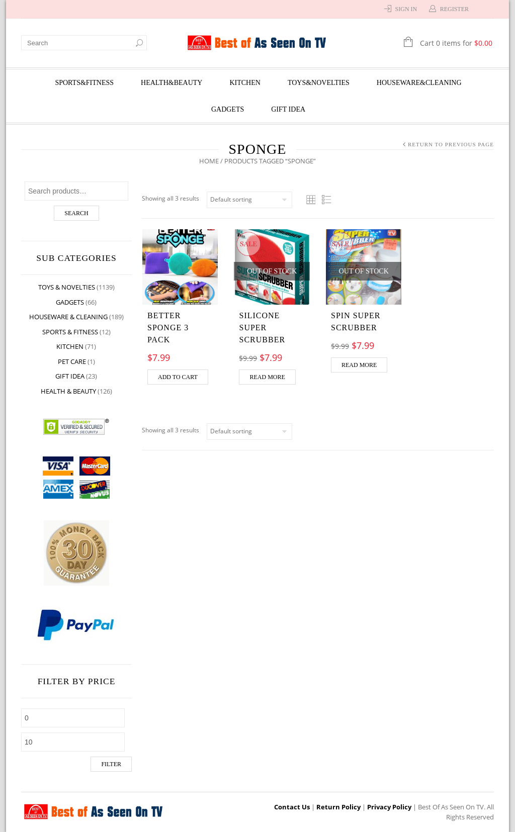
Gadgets (227, 109)
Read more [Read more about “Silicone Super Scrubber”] (267, 377)
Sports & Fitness (70, 331)
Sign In (406, 9)
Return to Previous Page (451, 144)
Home (209, 160)
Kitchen (244, 82)
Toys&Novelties (319, 82)
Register (454, 9)
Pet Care (72, 361)
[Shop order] (249, 200)
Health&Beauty (171, 82)
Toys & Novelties (66, 287)
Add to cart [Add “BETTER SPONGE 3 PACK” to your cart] (178, 377)
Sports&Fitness (84, 82)
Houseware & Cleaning (68, 316)
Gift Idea (288, 109)
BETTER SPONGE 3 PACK (168, 327)
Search (76, 213)
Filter (111, 764)
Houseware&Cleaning (419, 82)
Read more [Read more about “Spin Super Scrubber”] (359, 364)
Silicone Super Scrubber (262, 327)
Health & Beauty (68, 391)
